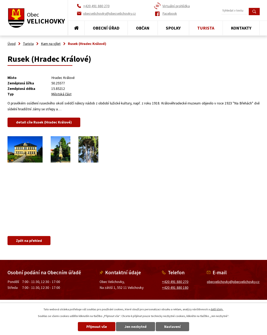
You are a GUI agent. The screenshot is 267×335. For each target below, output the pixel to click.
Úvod (76, 28)
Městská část (61, 94)
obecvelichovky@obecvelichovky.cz (233, 281)
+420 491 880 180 (175, 287)
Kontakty (241, 28)
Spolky (173, 28)
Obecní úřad (106, 28)
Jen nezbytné (135, 326)
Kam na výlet (51, 43)
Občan (142, 28)
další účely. (216, 309)
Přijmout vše (95, 326)
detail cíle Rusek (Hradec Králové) (44, 122)
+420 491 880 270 (175, 281)
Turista (205, 28)
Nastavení (173, 326)
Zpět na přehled (30, 240)
